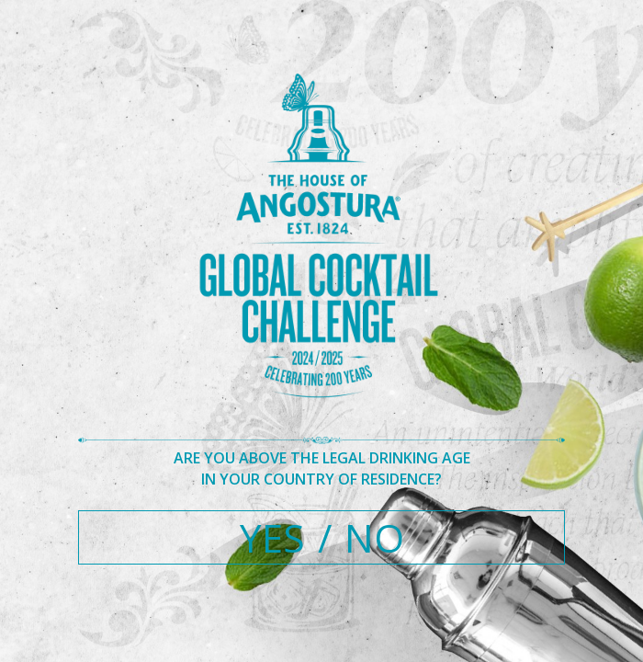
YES (272, 537)
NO (374, 537)
